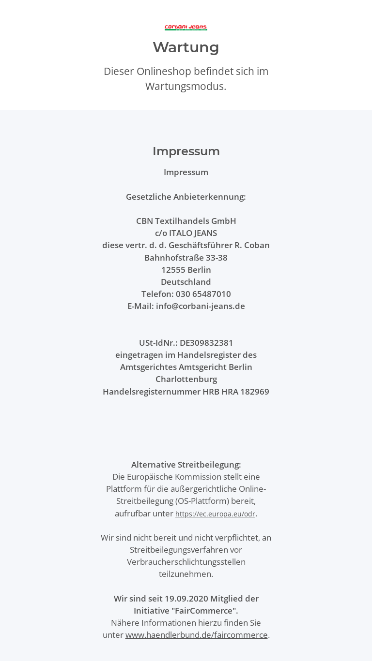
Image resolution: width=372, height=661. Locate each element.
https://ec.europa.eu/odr (215, 513)
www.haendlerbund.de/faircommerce (196, 634)
